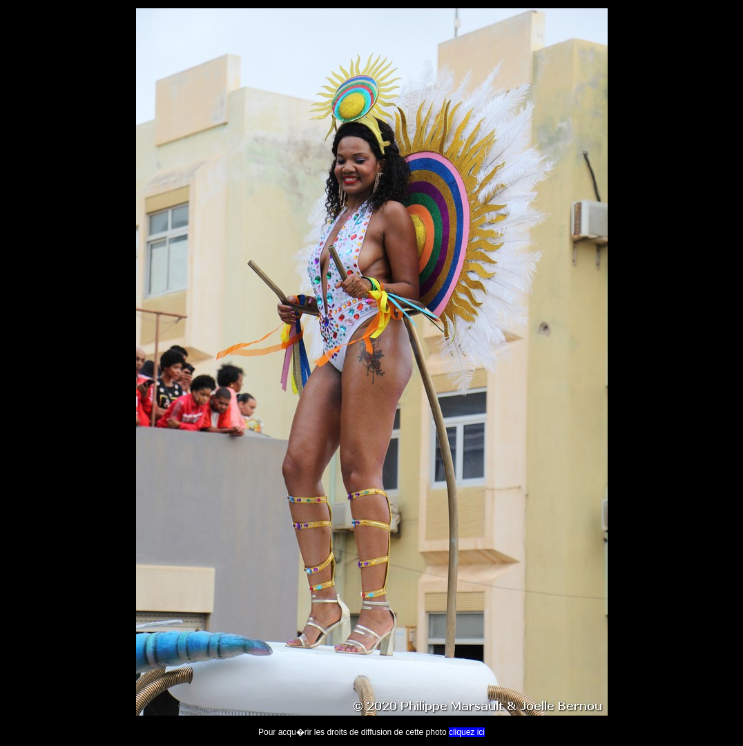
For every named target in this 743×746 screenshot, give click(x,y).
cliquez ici (467, 732)
